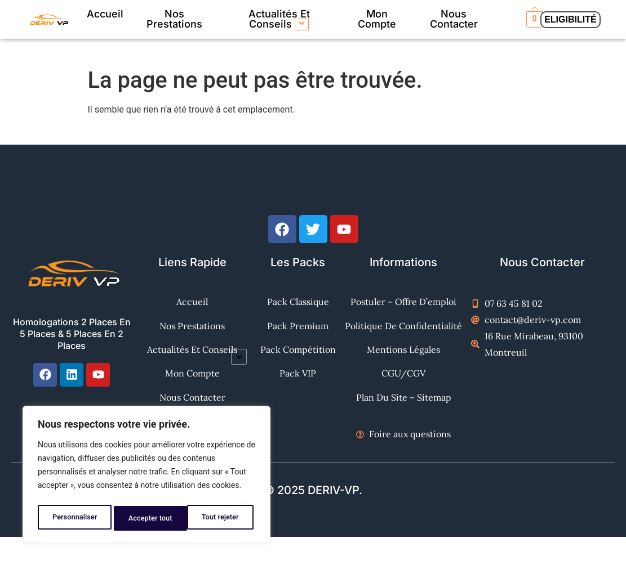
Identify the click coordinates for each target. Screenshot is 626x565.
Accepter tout (219, 518)
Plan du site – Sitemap (403, 419)
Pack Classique (298, 301)
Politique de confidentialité (403, 331)
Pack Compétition (298, 360)
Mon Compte (377, 19)
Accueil (105, 14)
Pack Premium (297, 331)
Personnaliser (74, 518)
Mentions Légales (403, 360)
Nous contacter (454, 19)
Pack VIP (297, 390)
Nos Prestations (174, 19)
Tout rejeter (147, 518)
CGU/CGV (403, 390)
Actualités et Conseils (279, 19)
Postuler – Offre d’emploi (403, 301)
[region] (146, 476)
